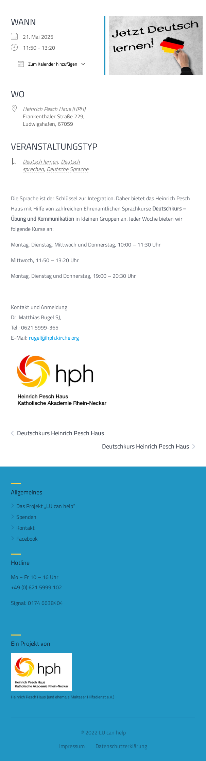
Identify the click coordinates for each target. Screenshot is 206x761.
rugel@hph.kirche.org (54, 338)
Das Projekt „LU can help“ (45, 506)
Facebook (27, 539)
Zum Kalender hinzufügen (47, 64)
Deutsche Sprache (67, 169)
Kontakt (25, 528)
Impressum (72, 746)
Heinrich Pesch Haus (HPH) (54, 109)
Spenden (26, 517)
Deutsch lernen (40, 161)
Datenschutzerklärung (121, 746)
